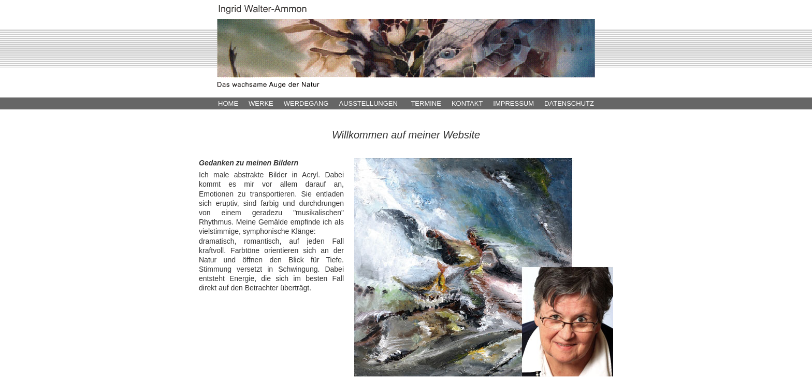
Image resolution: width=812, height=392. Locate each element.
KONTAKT (467, 103)
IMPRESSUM (513, 103)
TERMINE (426, 103)
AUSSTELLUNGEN (368, 103)
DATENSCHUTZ (569, 103)
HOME (228, 103)
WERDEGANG (306, 103)
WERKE (261, 103)
